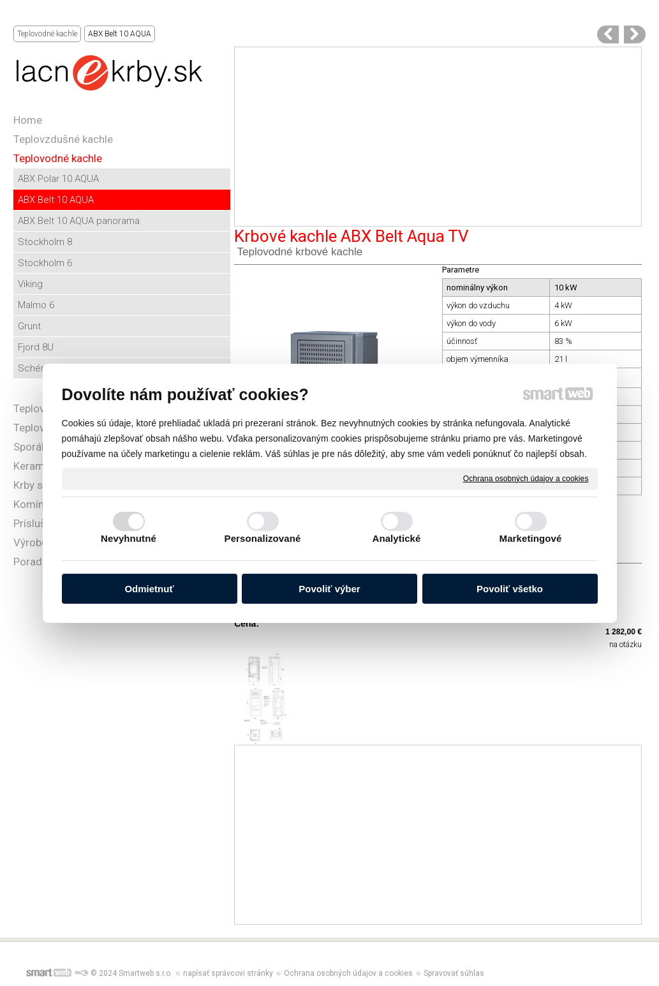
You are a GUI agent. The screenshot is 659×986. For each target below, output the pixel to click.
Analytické (396, 538)
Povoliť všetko (510, 588)
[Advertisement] (438, 136)
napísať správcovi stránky (228, 973)
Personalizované (263, 538)
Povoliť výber (329, 588)
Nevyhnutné (128, 538)
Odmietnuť (149, 588)
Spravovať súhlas (454, 973)
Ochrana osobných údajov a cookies (526, 478)
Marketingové (531, 538)
